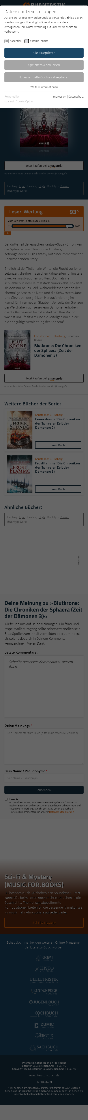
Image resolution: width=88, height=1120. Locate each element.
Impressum (59, 96)
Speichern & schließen (44, 65)
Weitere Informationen (44, 87)
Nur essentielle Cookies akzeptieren (44, 77)
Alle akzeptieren (44, 52)
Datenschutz (76, 96)
